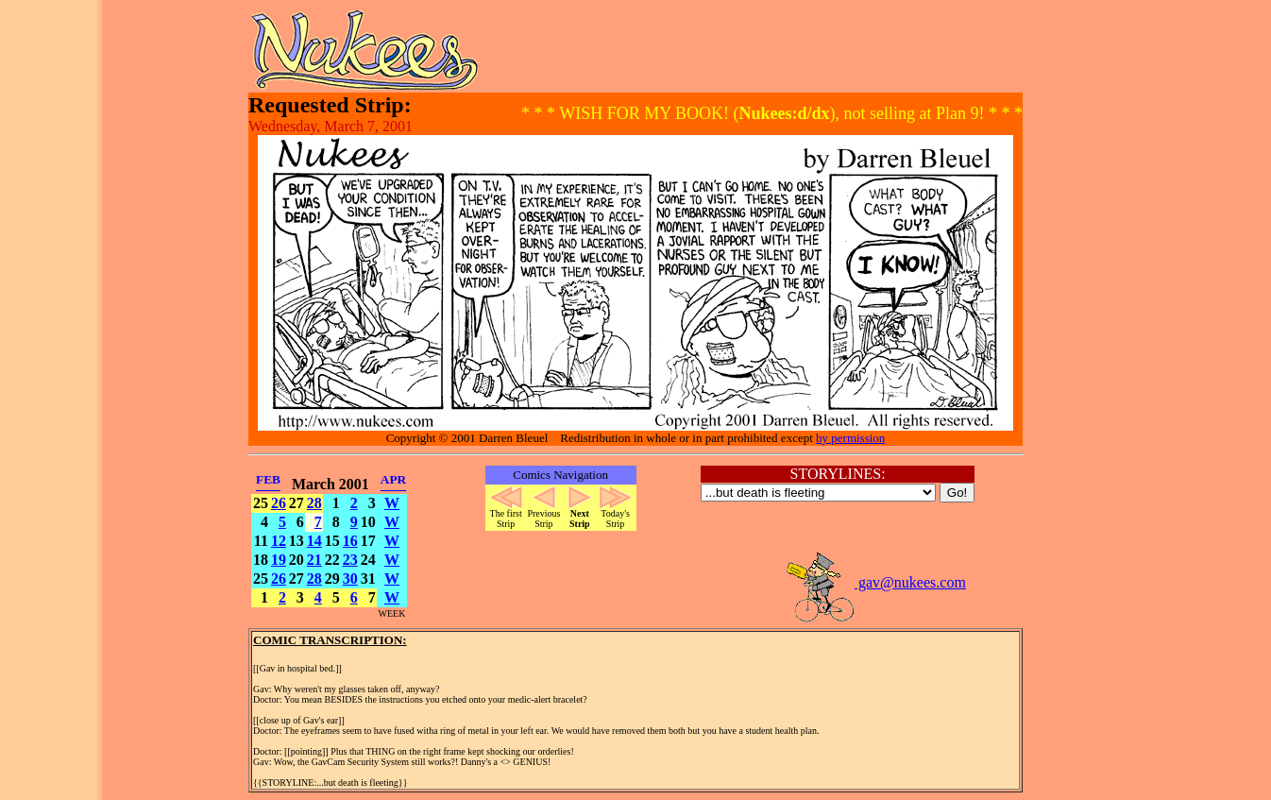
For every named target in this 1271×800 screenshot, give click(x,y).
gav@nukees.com (875, 582)
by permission (850, 438)
